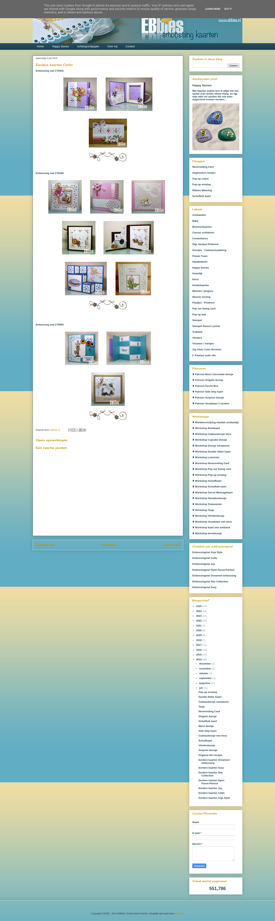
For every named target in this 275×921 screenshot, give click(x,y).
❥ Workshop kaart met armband (211, 527)
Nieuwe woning (201, 296)
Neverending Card (203, 166)
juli (201, 687)
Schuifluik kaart (201, 196)
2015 (199, 654)
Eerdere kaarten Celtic (211, 793)
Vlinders (197, 337)
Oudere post (172, 544)
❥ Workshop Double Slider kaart (211, 451)
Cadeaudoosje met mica (212, 735)
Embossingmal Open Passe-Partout (213, 569)
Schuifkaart (205, 740)
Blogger (179, 913)
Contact (130, 46)
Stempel (197, 320)
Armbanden (199, 215)
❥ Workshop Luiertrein (205, 457)
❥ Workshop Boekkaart (206, 428)
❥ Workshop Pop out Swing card (211, 469)
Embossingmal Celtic (204, 558)
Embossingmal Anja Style (207, 552)
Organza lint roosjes (210, 755)
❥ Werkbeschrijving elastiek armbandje (215, 422)
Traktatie (197, 331)
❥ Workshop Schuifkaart (206, 480)
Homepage (109, 544)
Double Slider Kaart (210, 696)
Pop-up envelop (201, 184)
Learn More (212, 8)
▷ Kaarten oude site (204, 355)
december (205, 663)
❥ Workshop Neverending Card (210, 463)
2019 (199, 635)
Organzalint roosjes (203, 172)
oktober (204, 673)
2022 (199, 620)
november (205, 668)
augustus (205, 683)
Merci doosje (206, 726)
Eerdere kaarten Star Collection (210, 774)
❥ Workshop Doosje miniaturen (211, 445)
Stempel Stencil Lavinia (206, 326)
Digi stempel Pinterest (205, 244)
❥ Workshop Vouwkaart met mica (212, 521)
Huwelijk (197, 273)
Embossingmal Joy (203, 563)
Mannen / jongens (202, 291)
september (205, 678)
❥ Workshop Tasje (203, 510)
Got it (228, 8)
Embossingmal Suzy (204, 587)
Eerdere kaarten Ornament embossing (214, 761)
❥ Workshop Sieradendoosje (209, 498)
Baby (195, 220)
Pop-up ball (199, 314)
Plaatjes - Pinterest (203, 302)
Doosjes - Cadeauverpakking (209, 250)
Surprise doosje (207, 750)
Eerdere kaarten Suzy (211, 767)
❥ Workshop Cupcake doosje (209, 439)
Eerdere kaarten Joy (210, 788)
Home (40, 46)
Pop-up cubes (200, 178)
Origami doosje (207, 716)
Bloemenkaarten (202, 226)
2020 (199, 630)
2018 (199, 640)
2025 (199, 606)
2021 (199, 625)
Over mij (112, 46)
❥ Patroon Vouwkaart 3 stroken (210, 403)
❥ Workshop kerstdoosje (207, 533)
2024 (199, 611)
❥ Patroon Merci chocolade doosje (212, 374)
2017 (199, 644)
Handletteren (199, 261)
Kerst (195, 279)
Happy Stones (60, 46)
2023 (199, 615)
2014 (199, 659)
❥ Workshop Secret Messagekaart (212, 492)
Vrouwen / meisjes (203, 343)
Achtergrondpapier (88, 46)
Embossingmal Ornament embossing (214, 575)
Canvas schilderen (203, 232)
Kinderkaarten (200, 285)
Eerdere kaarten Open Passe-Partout (211, 782)
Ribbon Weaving (202, 190)
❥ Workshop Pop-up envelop (209, 474)
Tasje (201, 706)
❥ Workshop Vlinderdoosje (208, 515)
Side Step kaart (207, 730)
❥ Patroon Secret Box (205, 385)
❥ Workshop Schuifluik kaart (209, 486)
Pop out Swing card (203, 308)
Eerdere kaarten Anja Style (214, 797)
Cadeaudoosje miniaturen (213, 701)
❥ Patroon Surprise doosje (208, 397)
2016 (199, 649)
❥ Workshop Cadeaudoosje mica (211, 434)
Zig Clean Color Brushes (206, 349)
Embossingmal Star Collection (210, 581)
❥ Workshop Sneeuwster (207, 504)
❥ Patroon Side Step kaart (207, 391)
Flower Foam (200, 256)
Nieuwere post (45, 544)
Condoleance (200, 238)
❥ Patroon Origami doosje (207, 380)
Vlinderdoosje (206, 745)
